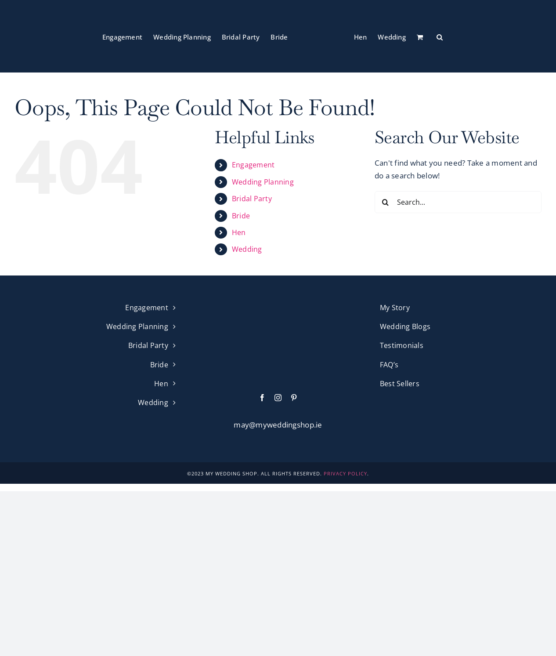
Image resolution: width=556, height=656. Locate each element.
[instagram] (278, 397)
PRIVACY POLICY (345, 473)
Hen (239, 232)
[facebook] (262, 397)
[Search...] (458, 202)
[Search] (386, 202)
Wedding (247, 249)
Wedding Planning (263, 182)
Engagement (253, 165)
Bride (241, 216)
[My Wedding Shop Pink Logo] (278, 306)
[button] (440, 36)
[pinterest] (293, 397)
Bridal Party (252, 198)
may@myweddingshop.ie (278, 425)
